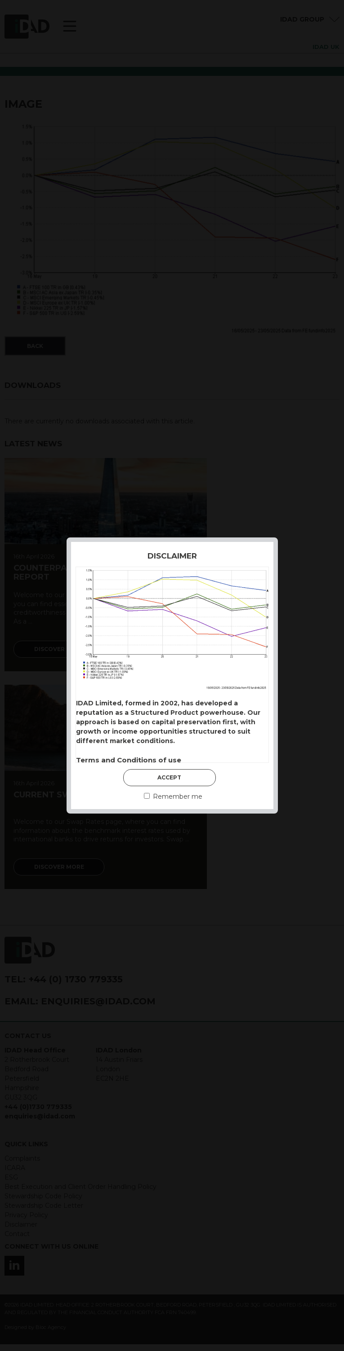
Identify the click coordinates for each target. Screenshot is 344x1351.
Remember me (173, 796)
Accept (169, 777)
